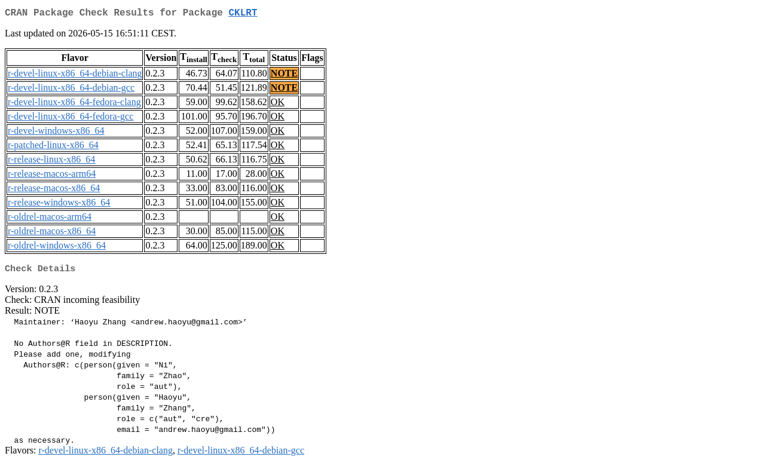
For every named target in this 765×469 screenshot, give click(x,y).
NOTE (284, 75)
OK (277, 104)
